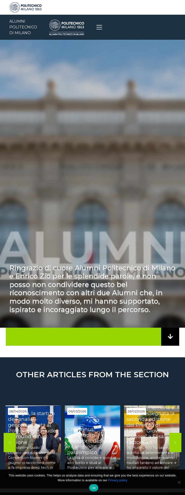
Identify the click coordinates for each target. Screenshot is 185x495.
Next (175, 442)
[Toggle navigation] (99, 27)
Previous (10, 442)
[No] (179, 482)
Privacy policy (117, 480)
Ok (94, 488)
